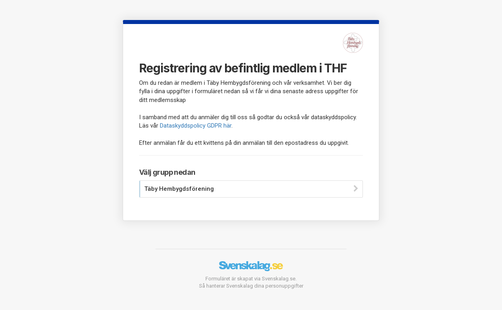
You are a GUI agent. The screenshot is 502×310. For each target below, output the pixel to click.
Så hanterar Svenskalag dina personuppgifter (251, 286)
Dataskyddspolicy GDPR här (195, 125)
